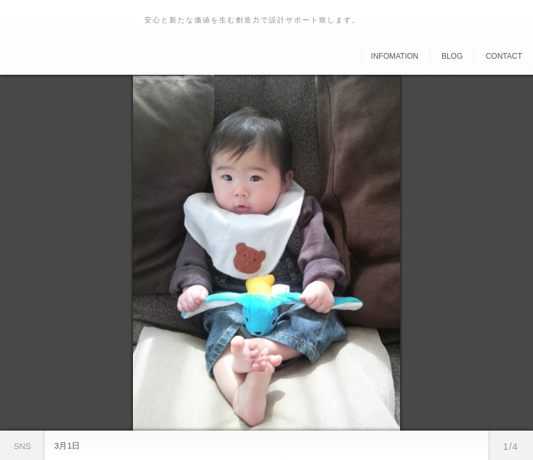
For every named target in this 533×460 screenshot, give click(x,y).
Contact (504, 56)
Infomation (394, 56)
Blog (452, 56)
